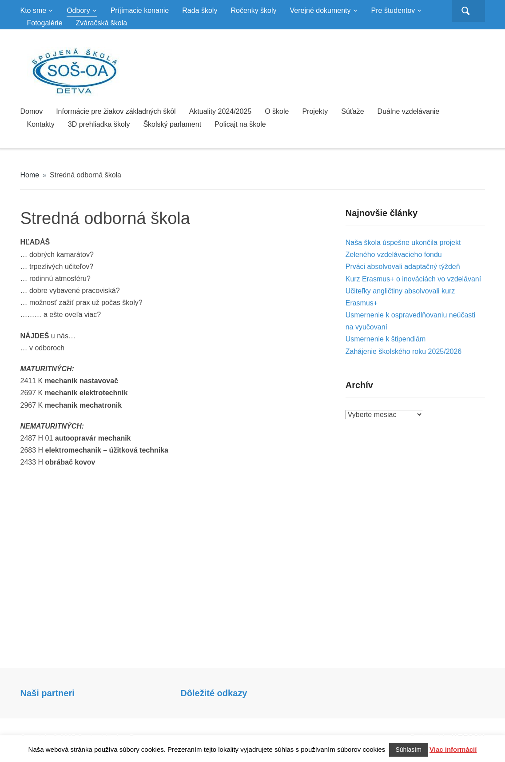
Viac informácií (453, 749)
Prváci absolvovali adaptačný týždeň (403, 266)
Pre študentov (393, 10)
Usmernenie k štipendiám (386, 339)
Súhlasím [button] (408, 749)
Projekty (315, 111)
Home (29, 175)
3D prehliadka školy (99, 124)
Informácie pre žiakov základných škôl (115, 111)
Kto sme (33, 10)
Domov (31, 111)
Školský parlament (172, 124)
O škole (277, 111)
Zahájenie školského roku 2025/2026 (404, 351)
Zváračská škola (101, 23)
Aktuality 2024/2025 (220, 111)
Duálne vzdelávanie (409, 111)
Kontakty (40, 124)
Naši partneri (47, 693)
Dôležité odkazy (213, 693)
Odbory (78, 10)
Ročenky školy (253, 10)
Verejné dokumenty (320, 10)
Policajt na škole (240, 124)
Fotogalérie (44, 23)
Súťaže (352, 111)
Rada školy (199, 10)
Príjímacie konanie (140, 10)
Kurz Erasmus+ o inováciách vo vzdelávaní (413, 279)
